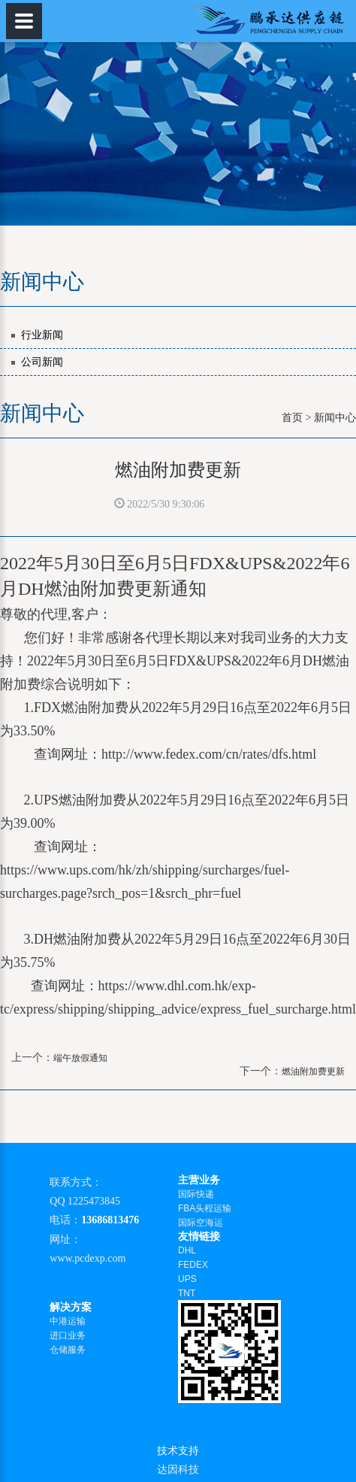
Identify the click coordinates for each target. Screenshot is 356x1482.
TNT (186, 1293)
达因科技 (178, 1469)
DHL (187, 1250)
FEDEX (193, 1264)
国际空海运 (200, 1222)
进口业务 (68, 1335)
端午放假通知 (80, 1058)
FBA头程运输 (204, 1208)
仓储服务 (68, 1349)
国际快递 (196, 1194)
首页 (292, 417)
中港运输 (68, 1321)
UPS (187, 1279)
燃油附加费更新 (313, 1071)
